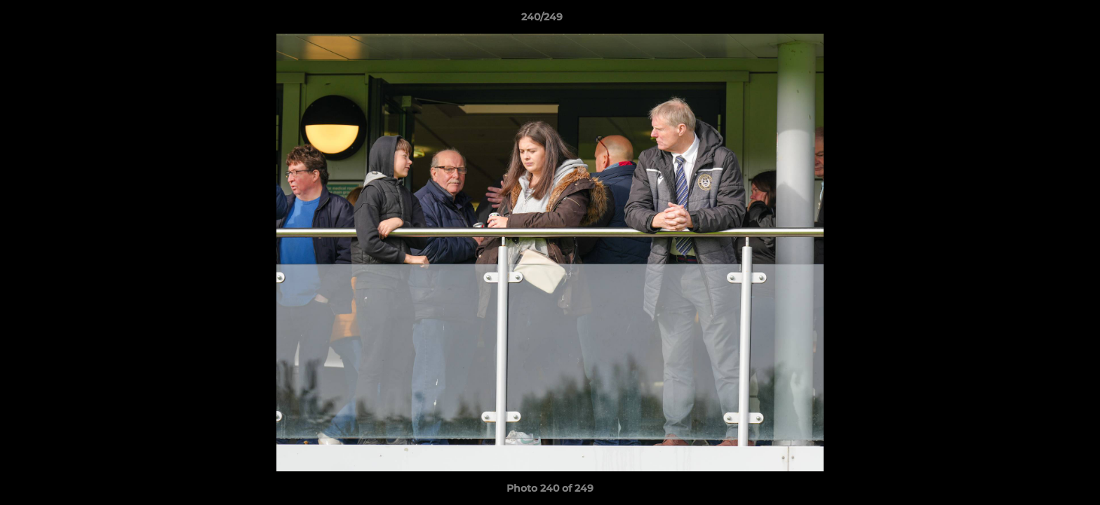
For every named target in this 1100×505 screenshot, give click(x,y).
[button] (1041, 20)
